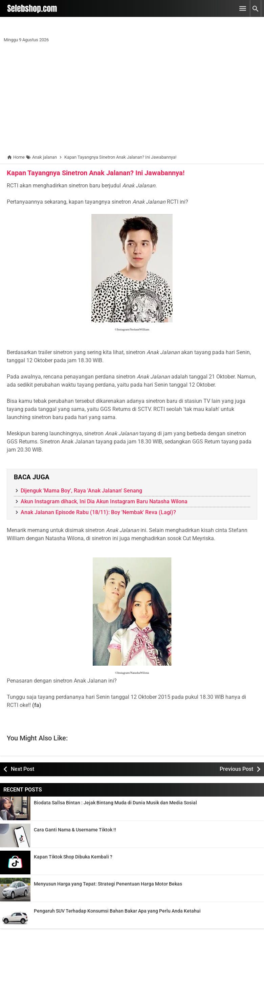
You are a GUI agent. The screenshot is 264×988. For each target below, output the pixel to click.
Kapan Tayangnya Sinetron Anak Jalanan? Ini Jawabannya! (95, 173)
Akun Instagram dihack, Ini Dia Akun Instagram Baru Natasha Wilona (104, 501)
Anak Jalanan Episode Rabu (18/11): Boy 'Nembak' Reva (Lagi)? (98, 512)
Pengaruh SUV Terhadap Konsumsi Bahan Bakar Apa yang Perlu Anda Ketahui (117, 911)
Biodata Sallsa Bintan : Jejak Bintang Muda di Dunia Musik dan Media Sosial (115, 802)
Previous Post (236, 769)
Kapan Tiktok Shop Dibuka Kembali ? (73, 856)
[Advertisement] (132, 99)
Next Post (22, 769)
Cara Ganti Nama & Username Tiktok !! (75, 829)
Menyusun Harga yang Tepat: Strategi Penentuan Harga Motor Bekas (108, 884)
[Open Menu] (242, 8)
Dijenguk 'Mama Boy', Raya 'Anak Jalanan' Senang (81, 490)
